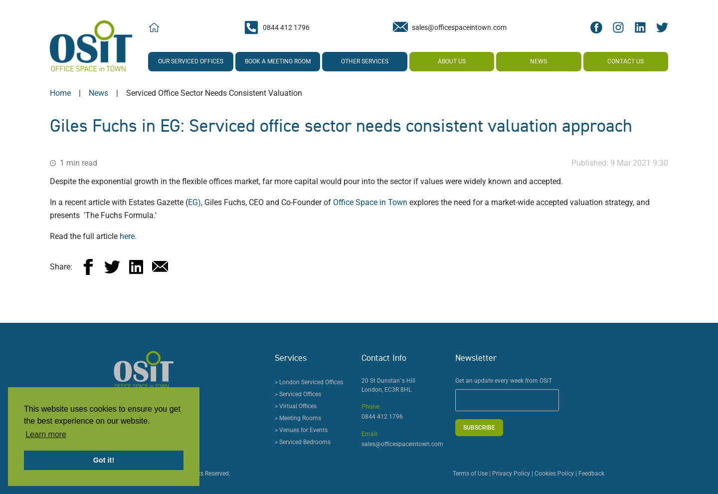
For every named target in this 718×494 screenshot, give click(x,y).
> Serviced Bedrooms (303, 442)
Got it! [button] (103, 460)
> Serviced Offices (298, 394)
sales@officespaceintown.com (402, 444)
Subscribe (479, 427)
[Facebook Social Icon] (596, 27)
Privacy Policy (511, 473)
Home (60, 93)
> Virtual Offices (296, 406)
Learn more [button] (45, 434)
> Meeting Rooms (298, 418)
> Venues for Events (301, 430)
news (98, 93)
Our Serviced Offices (190, 61)
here (127, 236)
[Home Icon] (154, 27)
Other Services (364, 61)
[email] (160, 267)
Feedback (591, 473)
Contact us (625, 61)
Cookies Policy (554, 473)
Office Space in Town (370, 202)
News (538, 61)
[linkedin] (136, 267)
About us (452, 61)
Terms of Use (470, 473)
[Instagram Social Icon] (618, 27)
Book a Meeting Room (278, 61)
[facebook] (88, 267)
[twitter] (112, 267)
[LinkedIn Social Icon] (640, 27)
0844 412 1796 (382, 416)
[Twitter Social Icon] (662, 27)
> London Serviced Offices (309, 382)
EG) (194, 202)
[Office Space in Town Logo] (91, 45)
